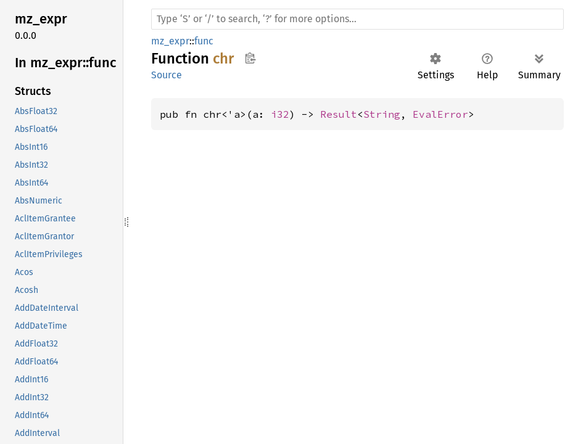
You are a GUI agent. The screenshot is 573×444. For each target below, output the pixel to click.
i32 (280, 114)
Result (338, 114)
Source (166, 75)
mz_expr (170, 41)
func (203, 41)
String (381, 114)
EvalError (440, 114)
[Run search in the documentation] (357, 19)
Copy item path (250, 57)
